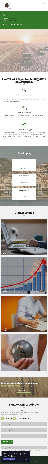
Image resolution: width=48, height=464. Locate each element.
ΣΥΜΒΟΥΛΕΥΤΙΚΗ (24, 176)
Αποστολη (7, 441)
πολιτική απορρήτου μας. (39, 450)
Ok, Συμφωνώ (9, 459)
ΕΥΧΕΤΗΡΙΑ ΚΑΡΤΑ (24, 190)
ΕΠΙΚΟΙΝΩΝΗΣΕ (24, 391)
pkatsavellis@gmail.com (11, 20)
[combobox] (24, 430)
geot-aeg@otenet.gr (12, 18)
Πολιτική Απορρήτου (22, 459)
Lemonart (32, 461)
